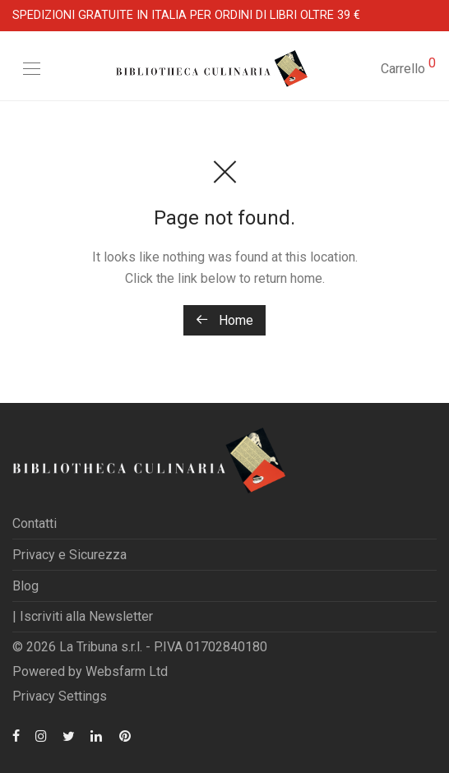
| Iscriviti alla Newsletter (82, 616)
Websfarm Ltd (127, 671)
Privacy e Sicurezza (69, 554)
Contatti (34, 523)
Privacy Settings (59, 696)
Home (224, 320)
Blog (25, 586)
